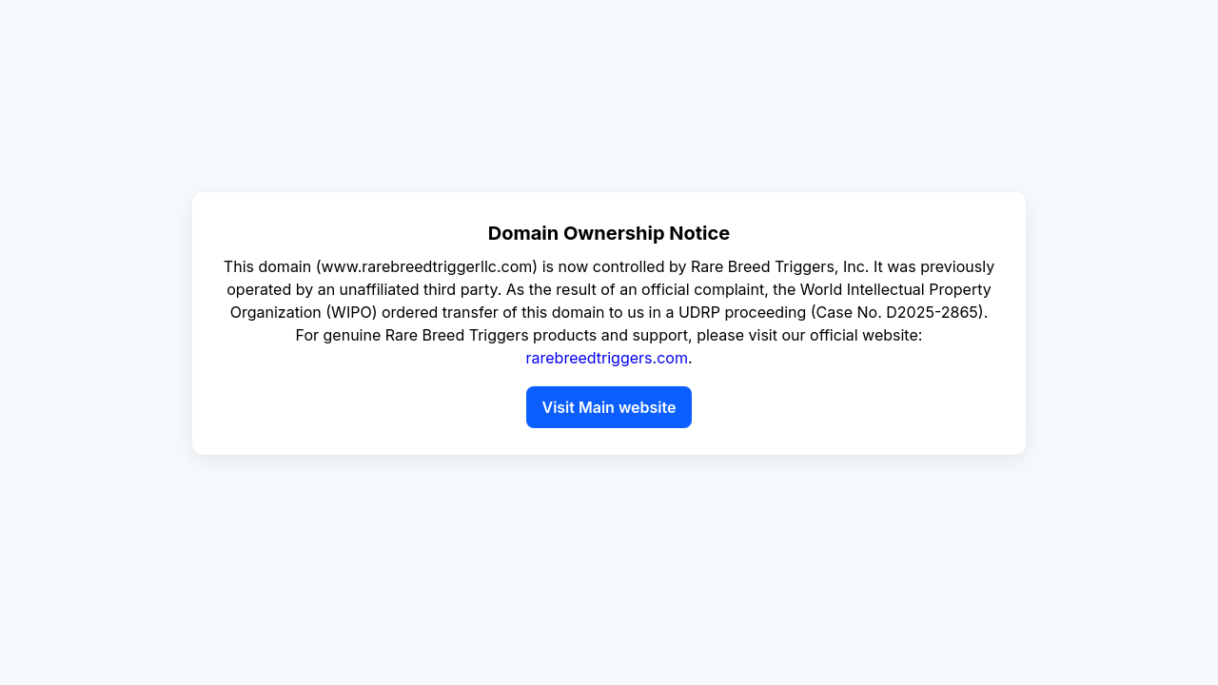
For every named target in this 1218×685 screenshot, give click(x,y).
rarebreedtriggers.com (606, 357)
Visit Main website (608, 407)
